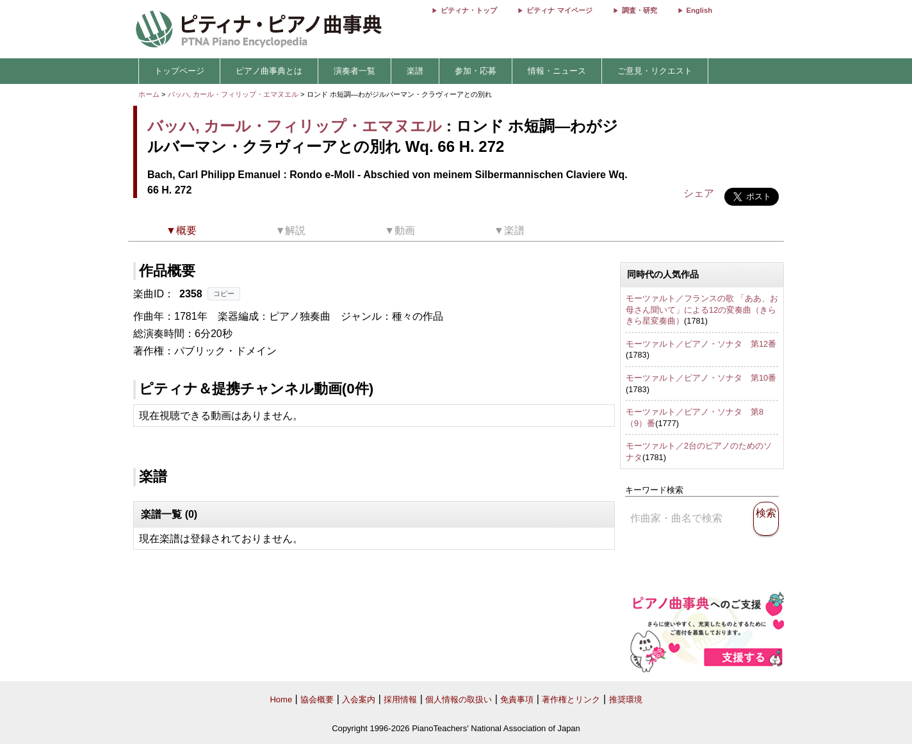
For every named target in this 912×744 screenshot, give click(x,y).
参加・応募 (475, 71)
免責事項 (516, 699)
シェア (698, 193)
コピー (223, 293)
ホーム (148, 94)
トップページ (179, 71)
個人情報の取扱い (458, 699)
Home (281, 699)
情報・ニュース (557, 71)
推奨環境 (625, 699)
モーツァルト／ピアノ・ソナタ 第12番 (701, 344)
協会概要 (317, 699)
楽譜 (415, 71)
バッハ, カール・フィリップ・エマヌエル (233, 94)
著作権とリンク (571, 699)
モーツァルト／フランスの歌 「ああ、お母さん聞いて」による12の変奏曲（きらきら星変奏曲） (702, 309)
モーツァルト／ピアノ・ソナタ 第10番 (701, 378)
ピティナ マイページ (559, 10)
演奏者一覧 (354, 71)
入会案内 (358, 699)
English (699, 10)
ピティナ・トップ (469, 10)
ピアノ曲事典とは (269, 71)
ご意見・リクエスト (654, 71)
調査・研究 (639, 10)
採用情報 (400, 699)
